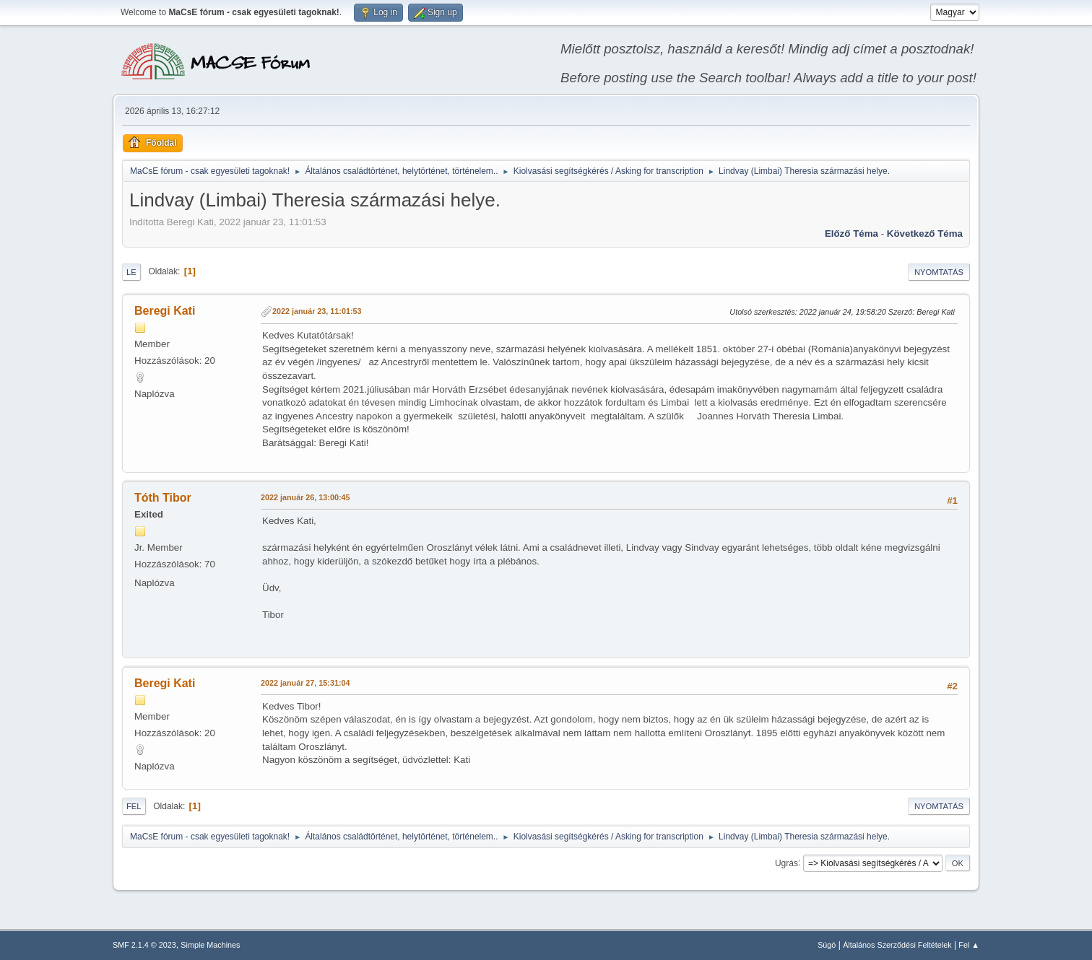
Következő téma (925, 233)
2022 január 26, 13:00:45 (305, 497)
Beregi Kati (164, 311)
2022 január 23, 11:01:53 (316, 311)
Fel (134, 806)
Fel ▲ (968, 945)
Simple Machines (210, 945)
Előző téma (851, 233)
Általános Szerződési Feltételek (897, 945)
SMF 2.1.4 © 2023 (144, 945)
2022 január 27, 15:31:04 (305, 682)
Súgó (827, 945)
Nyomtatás (938, 272)
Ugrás (786, 863)
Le (131, 272)
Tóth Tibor (162, 498)
